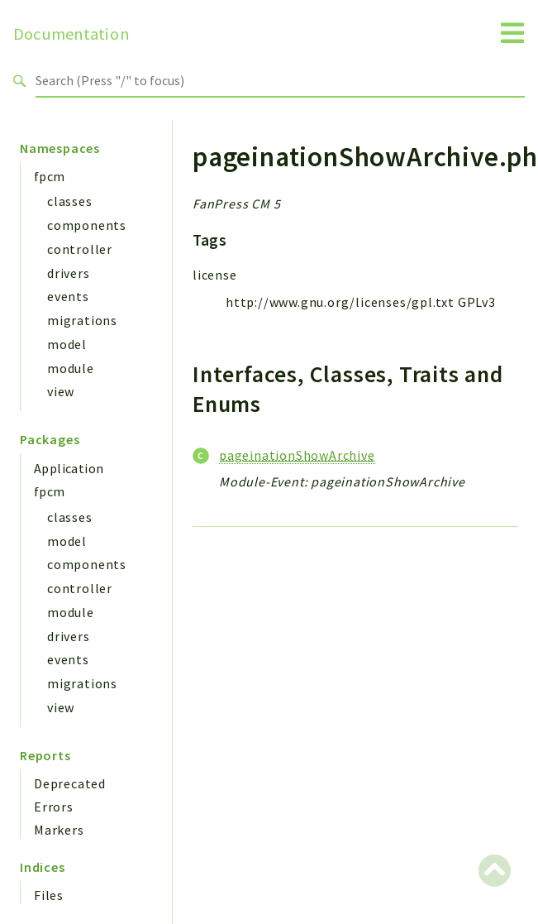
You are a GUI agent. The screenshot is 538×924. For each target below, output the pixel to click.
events (68, 296)
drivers (68, 273)
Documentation (71, 34)
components (86, 225)
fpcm (49, 176)
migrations (82, 320)
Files (49, 895)
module (70, 368)
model (67, 344)
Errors (54, 806)
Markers (59, 829)
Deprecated (70, 783)
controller (79, 249)
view (60, 391)
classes (70, 201)
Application (68, 468)
